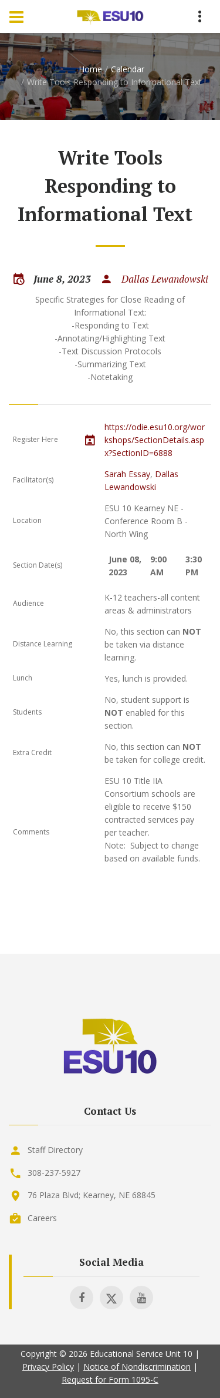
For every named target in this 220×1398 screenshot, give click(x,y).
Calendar (127, 69)
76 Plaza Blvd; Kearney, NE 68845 (91, 1195)
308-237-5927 (54, 1172)
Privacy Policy (48, 1366)
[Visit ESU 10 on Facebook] (81, 1297)
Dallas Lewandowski (164, 279)
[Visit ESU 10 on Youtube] (141, 1297)
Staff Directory (55, 1149)
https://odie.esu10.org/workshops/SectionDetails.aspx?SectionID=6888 (154, 439)
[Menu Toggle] (16, 16)
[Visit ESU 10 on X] (111, 1297)
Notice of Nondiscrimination (137, 1366)
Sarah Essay (127, 474)
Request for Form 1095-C (110, 1379)
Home (90, 69)
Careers (42, 1217)
